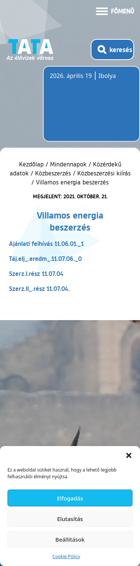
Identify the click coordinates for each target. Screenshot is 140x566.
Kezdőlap (32, 164)
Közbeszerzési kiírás (104, 173)
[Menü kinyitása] (115, 10)
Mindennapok (68, 164)
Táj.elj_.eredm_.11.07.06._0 (45, 258)
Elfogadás (70, 498)
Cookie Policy (66, 556)
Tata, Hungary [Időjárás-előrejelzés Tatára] (91, 108)
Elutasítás (70, 519)
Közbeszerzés (53, 173)
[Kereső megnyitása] (112, 49)
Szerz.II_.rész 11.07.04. (39, 288)
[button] (129, 455)
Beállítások (69, 539)
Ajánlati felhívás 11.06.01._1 (46, 243)
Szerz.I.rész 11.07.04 (36, 273)
